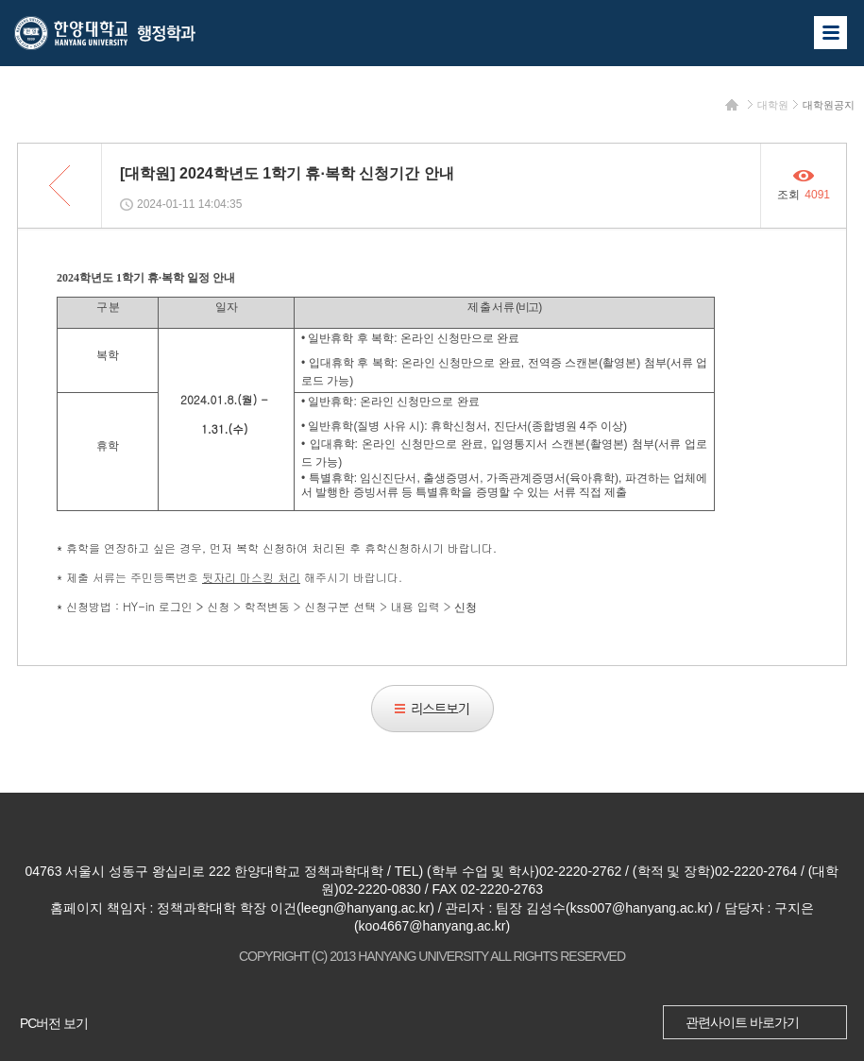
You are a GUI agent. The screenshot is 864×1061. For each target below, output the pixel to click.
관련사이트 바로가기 (742, 1022)
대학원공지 (829, 105)
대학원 (772, 105)
